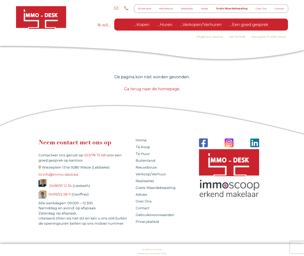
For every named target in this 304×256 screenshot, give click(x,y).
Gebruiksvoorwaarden (155, 215)
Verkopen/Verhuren (202, 24)
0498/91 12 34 (61, 186)
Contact (279, 8)
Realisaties (187, 8)
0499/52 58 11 (60, 194)
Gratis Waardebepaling (231, 8)
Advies (204, 8)
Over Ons (261, 8)
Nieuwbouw (166, 8)
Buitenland (144, 8)
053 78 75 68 (237, 36)
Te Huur (143, 154)
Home (141, 140)
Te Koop (143, 147)
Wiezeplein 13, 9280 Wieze (268, 36)
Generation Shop (158, 253)
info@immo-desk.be (209, 36)
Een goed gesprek (250, 24)
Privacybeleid (147, 222)
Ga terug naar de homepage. (152, 88)
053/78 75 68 (95, 155)
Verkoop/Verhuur (151, 174)
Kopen (142, 24)
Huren (166, 24)
